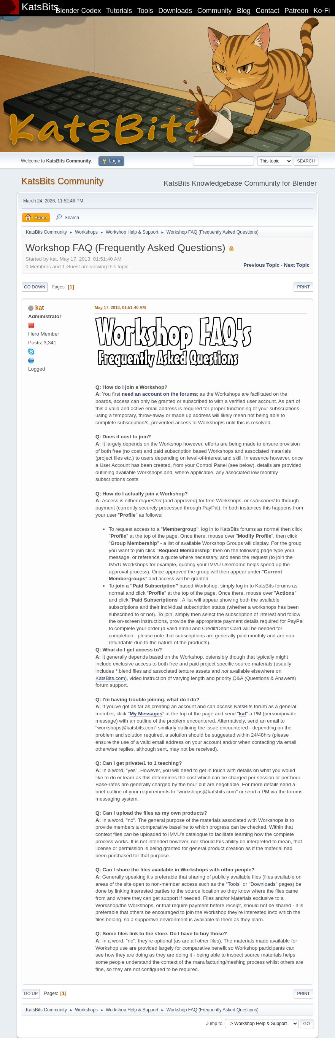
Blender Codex (78, 10)
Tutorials (119, 10)
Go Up (31, 993)
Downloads (175, 10)
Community (214, 10)
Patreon (296, 10)
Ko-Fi (322, 10)
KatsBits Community (62, 181)
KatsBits (40, 7)
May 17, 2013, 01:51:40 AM (120, 307)
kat (39, 307)
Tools (145, 10)
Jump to (214, 1023)
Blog (244, 10)
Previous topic (261, 265)
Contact (267, 10)
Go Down (34, 287)
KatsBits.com (110, 678)
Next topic (297, 265)
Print (303, 287)
